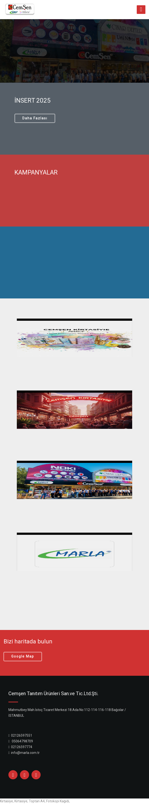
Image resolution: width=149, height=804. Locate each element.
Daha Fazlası (34, 118)
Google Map (22, 656)
